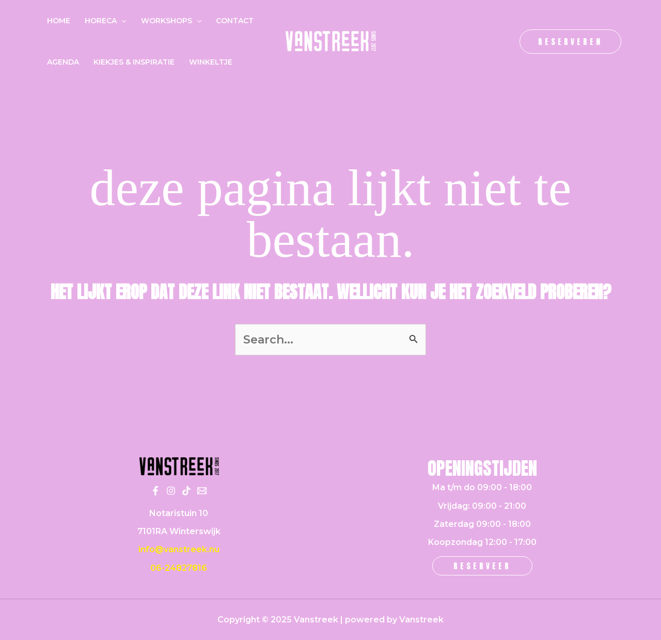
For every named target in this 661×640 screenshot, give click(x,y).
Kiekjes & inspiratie (134, 62)
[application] (121, 20)
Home (58, 20)
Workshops (171, 20)
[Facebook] (155, 490)
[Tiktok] (186, 490)
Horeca (105, 20)
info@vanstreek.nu (178, 549)
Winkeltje (210, 62)
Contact (235, 20)
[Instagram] (171, 490)
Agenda (63, 62)
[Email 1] (202, 490)
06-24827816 (178, 568)
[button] (570, 41)
